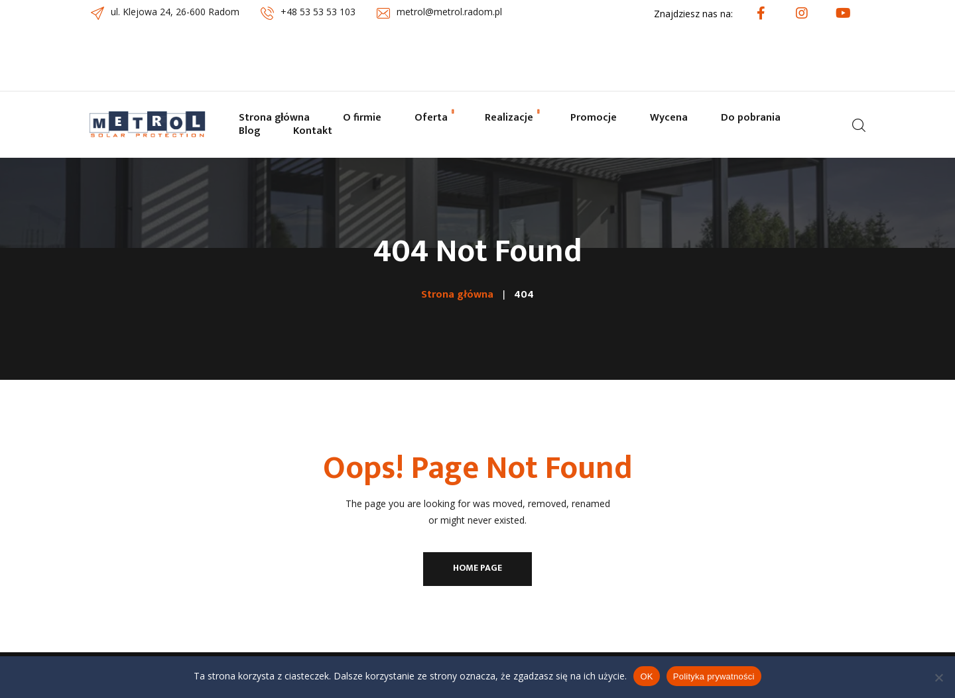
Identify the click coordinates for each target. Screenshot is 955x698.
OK (646, 676)
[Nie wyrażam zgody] (938, 677)
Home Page (477, 567)
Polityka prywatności (714, 676)
